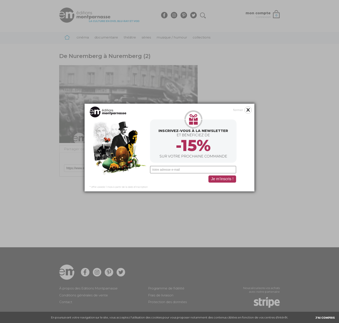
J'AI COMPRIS (325, 317)
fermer (238, 80)
